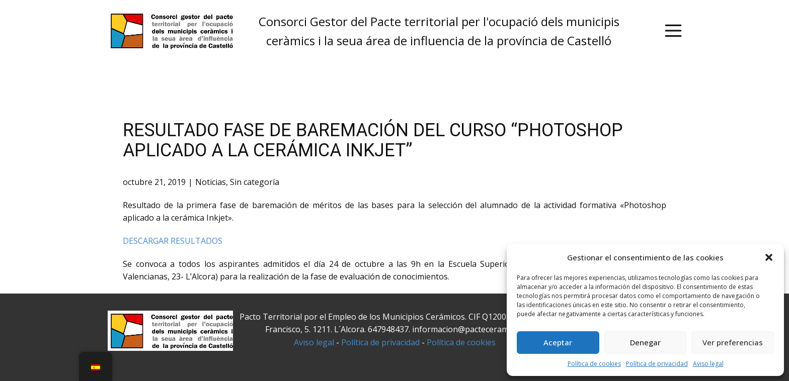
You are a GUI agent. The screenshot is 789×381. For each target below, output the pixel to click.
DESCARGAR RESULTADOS (172, 240)
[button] (769, 257)
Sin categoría (254, 181)
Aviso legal (708, 363)
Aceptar (557, 342)
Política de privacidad (657, 363)
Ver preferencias (732, 342)
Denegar (645, 342)
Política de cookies (594, 363)
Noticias (210, 181)
